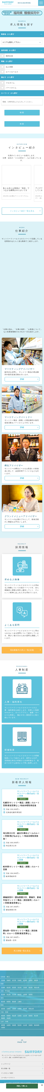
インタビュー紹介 (7, 1073)
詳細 (22, 379)
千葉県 (25, 987)
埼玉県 (19, 987)
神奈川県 (36, 987)
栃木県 (9, 987)
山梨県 (25, 994)
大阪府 (14, 1008)
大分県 (25, 1025)
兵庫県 (19, 1008)
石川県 (14, 994)
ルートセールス (12, 72)
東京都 (31, 987)
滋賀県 (3, 1008)
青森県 (9, 980)
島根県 (9, 1015)
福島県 (36, 980)
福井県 (19, 994)
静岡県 (9, 1001)
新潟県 (3, 994)
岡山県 (14, 1015)
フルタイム (10, 83)
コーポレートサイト (8, 1077)
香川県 (36, 1015)
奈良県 (25, 1008)
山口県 (25, 1015)
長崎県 (14, 1025)
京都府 (9, 1008)
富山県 (9, 994)
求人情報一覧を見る (22, 951)
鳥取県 (3, 1015)
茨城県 (3, 987)
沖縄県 (3, 1027)
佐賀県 (9, 1025)
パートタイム (11, 88)
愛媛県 (3, 1018)
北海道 (3, 980)
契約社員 (9, 56)
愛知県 (14, 1001)
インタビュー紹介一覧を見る (22, 211)
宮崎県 (31, 1025)
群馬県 (14, 987)
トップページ (5, 1064)
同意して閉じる (22, 1086)
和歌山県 (31, 1008)
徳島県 (31, 1015)
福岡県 (3, 1025)
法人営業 (9, 67)
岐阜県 (3, 1001)
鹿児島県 (36, 1025)
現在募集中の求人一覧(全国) (22, 650)
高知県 (9, 1018)
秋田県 (25, 980)
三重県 (19, 1001)
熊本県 (19, 1025)
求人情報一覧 (5, 1068)
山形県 (31, 980)
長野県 (31, 994)
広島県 (19, 1015)
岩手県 (14, 980)
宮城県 (19, 980)
